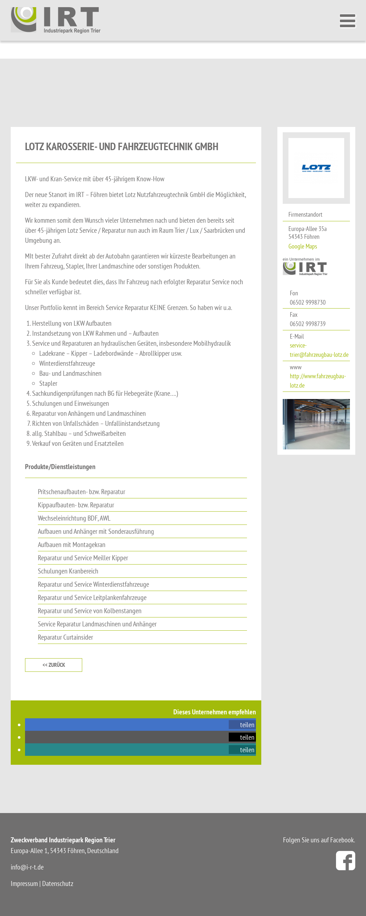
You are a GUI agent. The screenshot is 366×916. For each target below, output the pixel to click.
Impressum (24, 883)
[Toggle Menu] (349, 20)
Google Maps (302, 246)
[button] (242, 724)
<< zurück (54, 665)
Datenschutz (57, 883)
